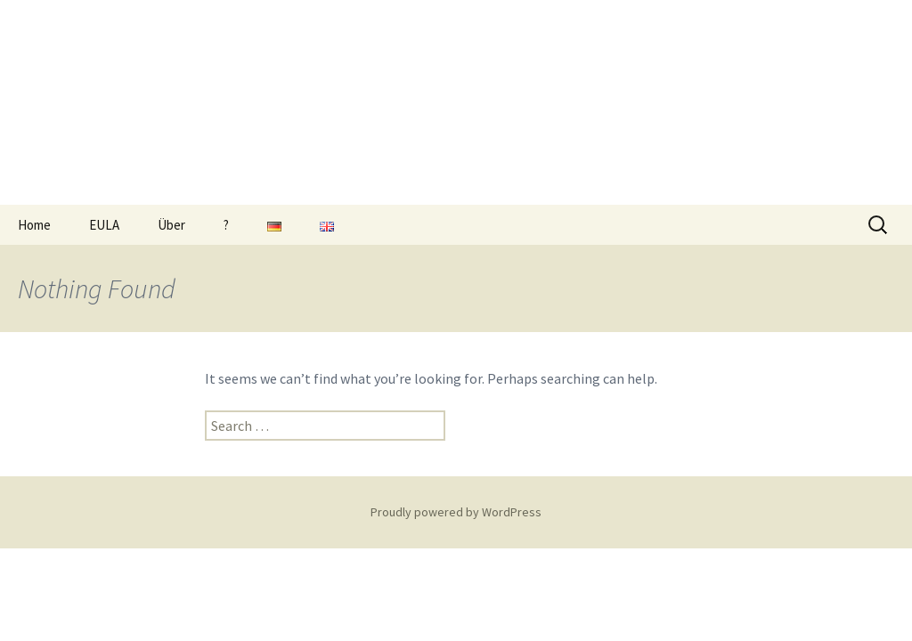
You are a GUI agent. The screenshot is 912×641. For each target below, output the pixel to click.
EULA (104, 224)
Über (171, 224)
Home (34, 224)
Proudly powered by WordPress (456, 512)
